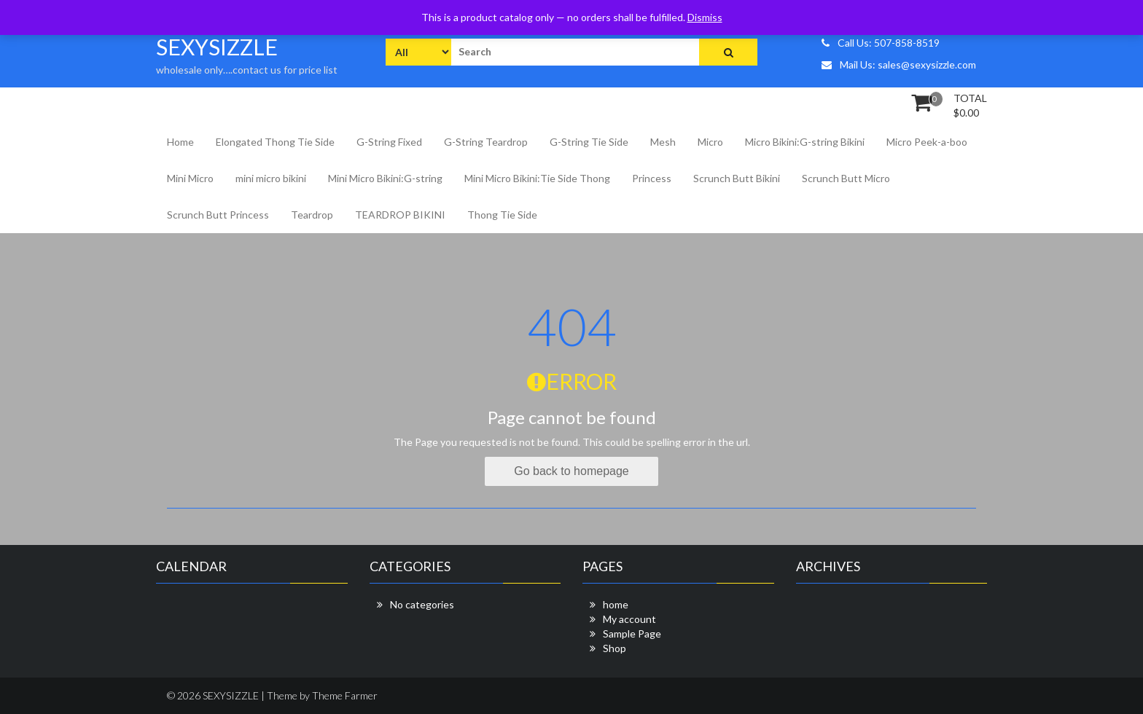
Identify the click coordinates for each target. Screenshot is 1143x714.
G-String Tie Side (589, 142)
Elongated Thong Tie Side (275, 142)
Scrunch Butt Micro (846, 178)
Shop (614, 648)
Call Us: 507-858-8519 (881, 42)
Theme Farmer (345, 695)
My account (629, 619)
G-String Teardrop (486, 142)
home (615, 604)
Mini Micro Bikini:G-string (385, 178)
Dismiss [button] (704, 17)
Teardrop (312, 214)
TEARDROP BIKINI (400, 214)
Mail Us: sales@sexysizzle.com (899, 64)
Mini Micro (190, 178)
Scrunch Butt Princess (218, 214)
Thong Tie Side (502, 214)
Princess (651, 178)
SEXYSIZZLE (217, 47)
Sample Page (632, 633)
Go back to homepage (571, 471)
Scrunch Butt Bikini (736, 178)
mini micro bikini (270, 178)
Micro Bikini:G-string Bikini (805, 142)
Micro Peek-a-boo (926, 142)
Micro (710, 142)
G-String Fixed (389, 142)
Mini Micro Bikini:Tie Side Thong (537, 178)
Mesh (663, 142)
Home (180, 142)
